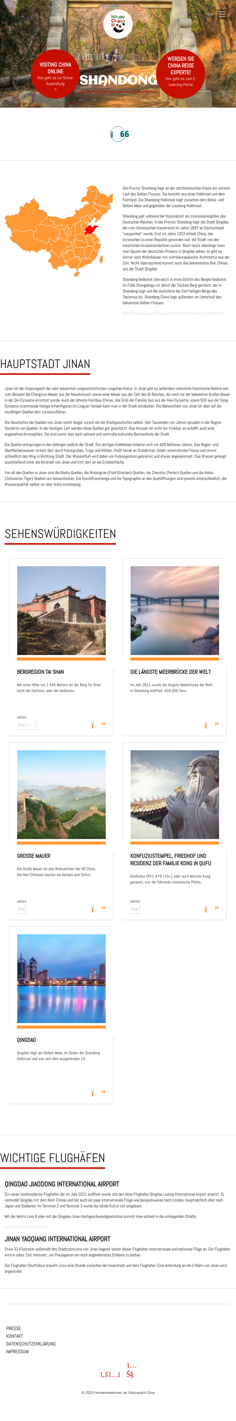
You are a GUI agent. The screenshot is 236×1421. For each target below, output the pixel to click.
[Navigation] (222, 15)
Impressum (17, 1351)
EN (210, 14)
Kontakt (14, 1336)
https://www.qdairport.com (26, 1227)
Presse (13, 1328)
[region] (118, 652)
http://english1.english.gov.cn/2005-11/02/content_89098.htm (174, 313)
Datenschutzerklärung (31, 1344)
